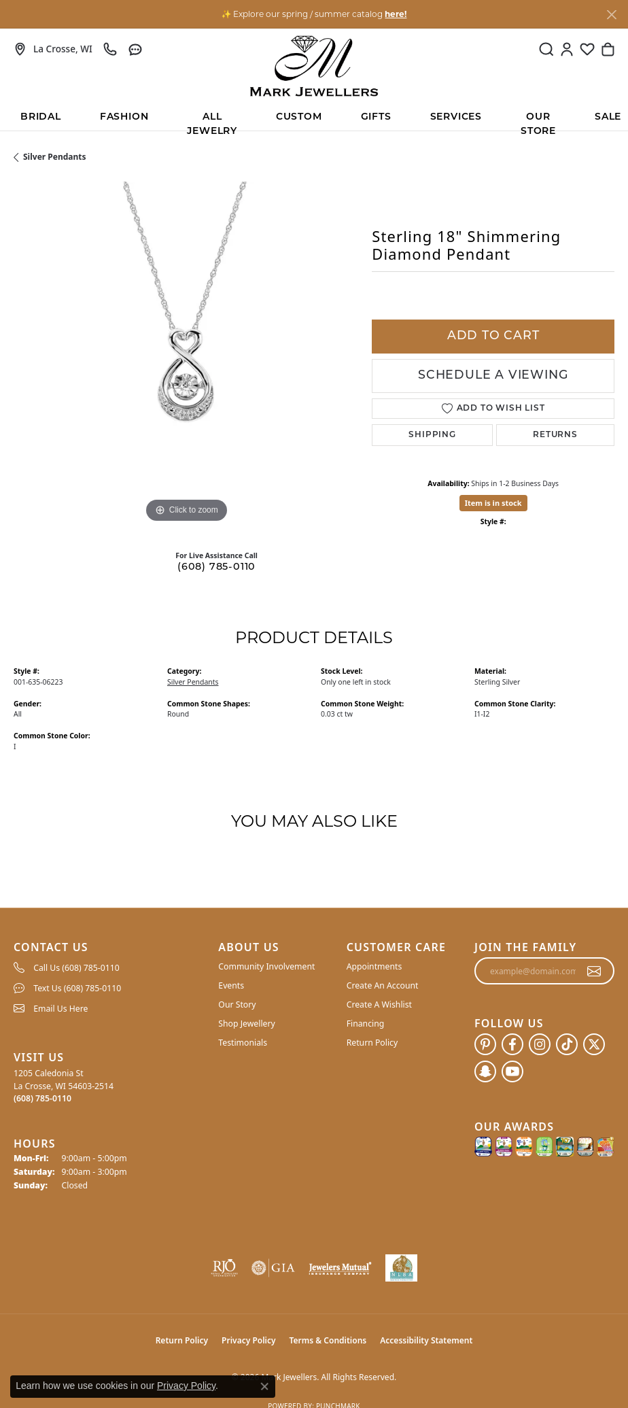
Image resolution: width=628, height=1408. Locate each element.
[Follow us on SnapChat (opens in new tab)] (485, 1071)
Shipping (431, 435)
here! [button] (395, 14)
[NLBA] (401, 1268)
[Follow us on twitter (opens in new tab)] (594, 1044)
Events (231, 985)
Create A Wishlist (379, 1004)
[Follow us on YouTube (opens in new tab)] (512, 1071)
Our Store (538, 121)
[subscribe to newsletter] (594, 971)
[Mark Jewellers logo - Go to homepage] (314, 66)
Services (456, 117)
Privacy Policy (248, 1340)
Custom (299, 117)
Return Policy (372, 1042)
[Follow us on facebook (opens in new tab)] (512, 1044)
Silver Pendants (54, 156)
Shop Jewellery (246, 1023)
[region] (186, 354)
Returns (555, 435)
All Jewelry (212, 121)
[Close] (611, 14)
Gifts (376, 117)
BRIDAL (40, 117)
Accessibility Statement (426, 1340)
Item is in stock (493, 503)
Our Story (237, 1004)
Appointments (374, 966)
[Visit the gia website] (273, 1268)
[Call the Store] (42, 1098)
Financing (366, 1023)
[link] (53, 49)
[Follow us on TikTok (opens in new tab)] (567, 1044)
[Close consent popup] (264, 1386)
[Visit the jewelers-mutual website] (340, 1268)
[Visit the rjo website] (224, 1268)
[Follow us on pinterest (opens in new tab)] (485, 1044)
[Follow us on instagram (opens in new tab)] (540, 1044)
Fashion (124, 117)
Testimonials (242, 1042)
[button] (546, 49)
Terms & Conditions (328, 1340)
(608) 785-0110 (216, 567)
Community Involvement (266, 966)
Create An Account (383, 985)
